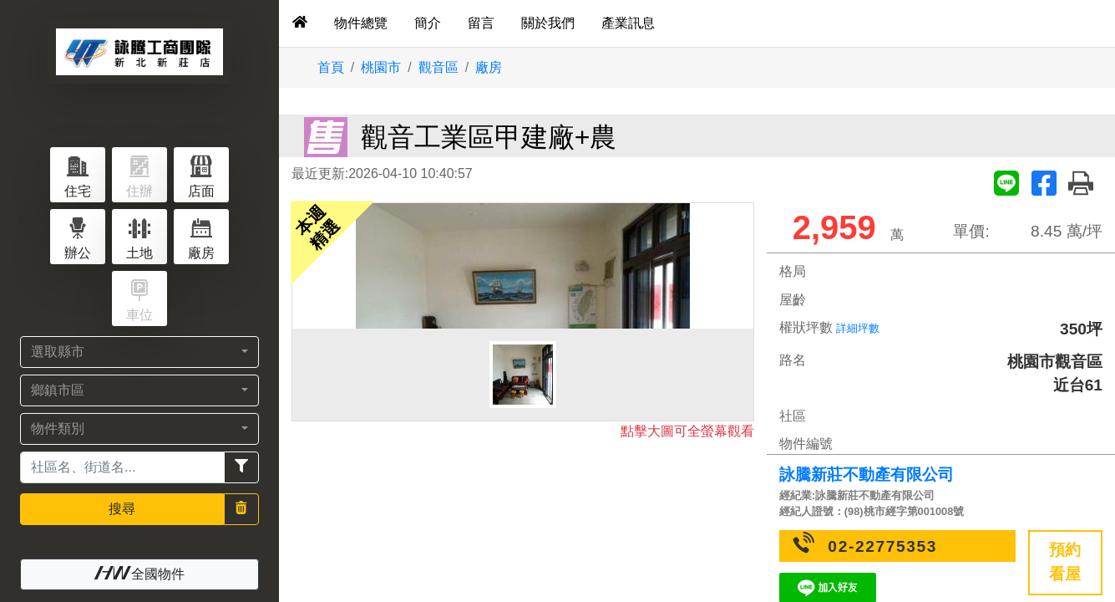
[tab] (300, 23)
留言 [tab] (481, 23)
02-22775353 (882, 546)
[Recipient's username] (122, 467)
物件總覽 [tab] (361, 23)
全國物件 (139, 573)
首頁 (330, 67)
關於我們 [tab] (548, 23)
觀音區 (438, 67)
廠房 (488, 67)
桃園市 (381, 67)
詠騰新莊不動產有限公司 (866, 474)
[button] (139, 352)
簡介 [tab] (427, 23)
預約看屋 (1065, 562)
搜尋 (122, 509)
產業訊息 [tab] (628, 23)
